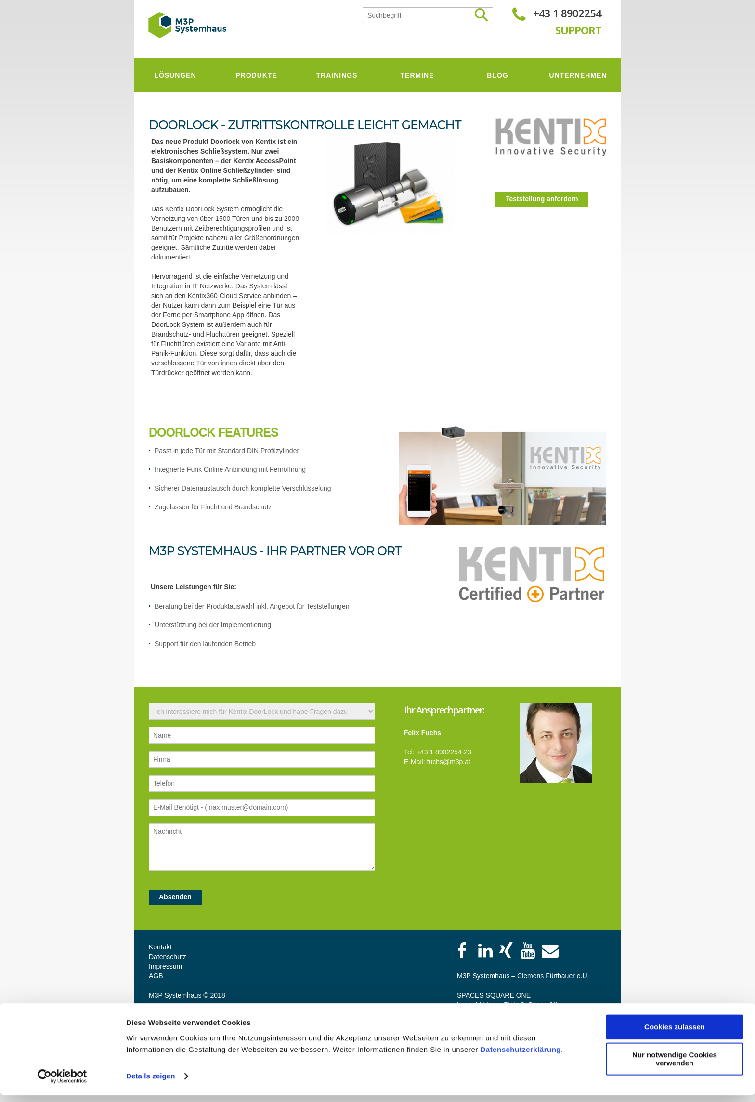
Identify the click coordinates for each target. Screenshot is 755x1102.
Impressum (165, 966)
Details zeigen (150, 1083)
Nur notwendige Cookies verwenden (674, 1066)
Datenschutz (167, 956)
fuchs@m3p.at (448, 761)
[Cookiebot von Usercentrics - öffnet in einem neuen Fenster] (62, 1083)
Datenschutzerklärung (520, 1056)
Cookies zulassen (674, 1034)
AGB (156, 976)
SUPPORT (578, 30)
